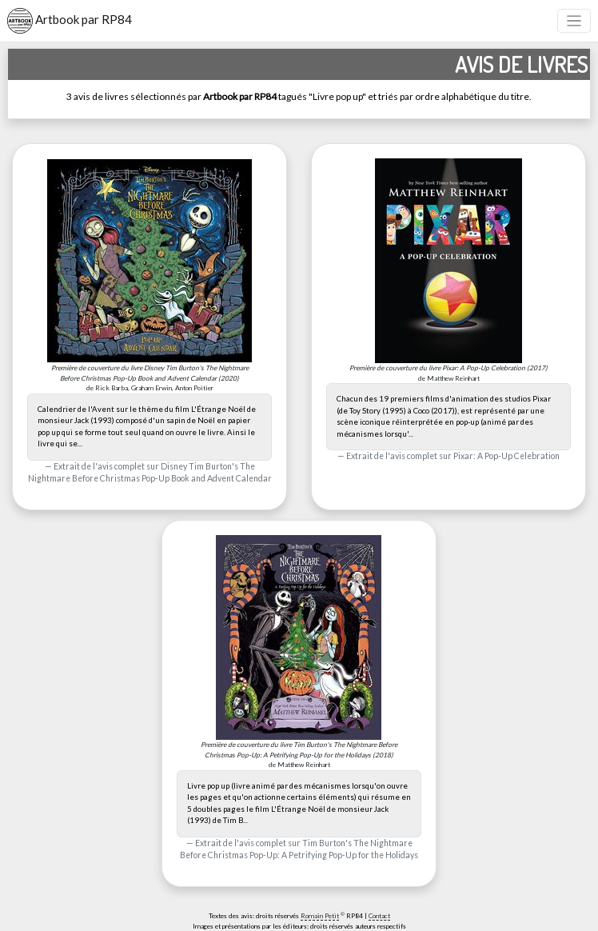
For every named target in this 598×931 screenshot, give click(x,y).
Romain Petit (320, 916)
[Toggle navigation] (574, 21)
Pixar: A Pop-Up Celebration (506, 456)
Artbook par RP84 (69, 21)
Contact (379, 916)
